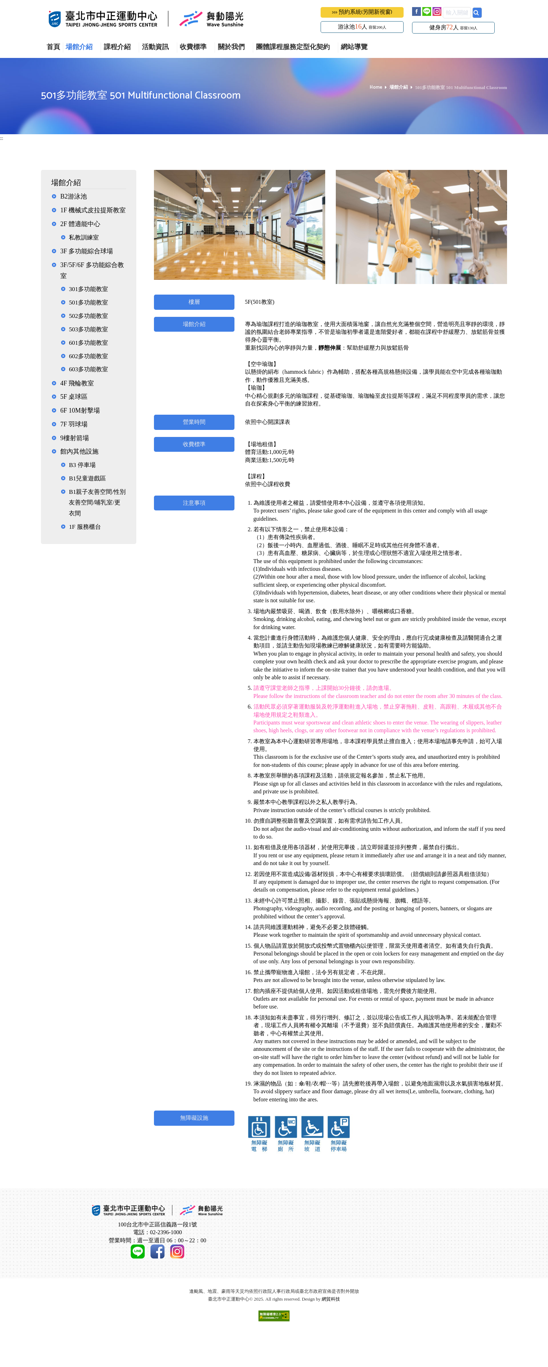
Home (376, 87)
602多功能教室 (88, 356)
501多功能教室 (88, 302)
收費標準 (193, 47)
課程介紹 (117, 47)
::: (1, 138)
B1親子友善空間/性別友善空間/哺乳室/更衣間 (97, 503)
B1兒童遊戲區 (87, 478)
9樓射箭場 (74, 438)
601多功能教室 (88, 342)
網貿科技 (331, 1339)
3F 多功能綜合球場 (86, 251)
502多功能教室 (88, 316)
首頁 (53, 47)
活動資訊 (155, 47)
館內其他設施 (79, 451)
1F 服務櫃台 (85, 526)
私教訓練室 (84, 237)
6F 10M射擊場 (80, 410)
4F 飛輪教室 (77, 383)
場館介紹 (79, 47)
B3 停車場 (82, 465)
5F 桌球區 (74, 396)
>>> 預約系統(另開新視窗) (362, 12)
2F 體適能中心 (80, 223)
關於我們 (231, 47)
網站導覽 (354, 47)
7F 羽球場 (74, 424)
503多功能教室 (88, 329)
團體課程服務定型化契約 (293, 47)
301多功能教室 (88, 289)
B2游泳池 (73, 196)
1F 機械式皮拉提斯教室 (93, 210)
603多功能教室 (88, 369)
